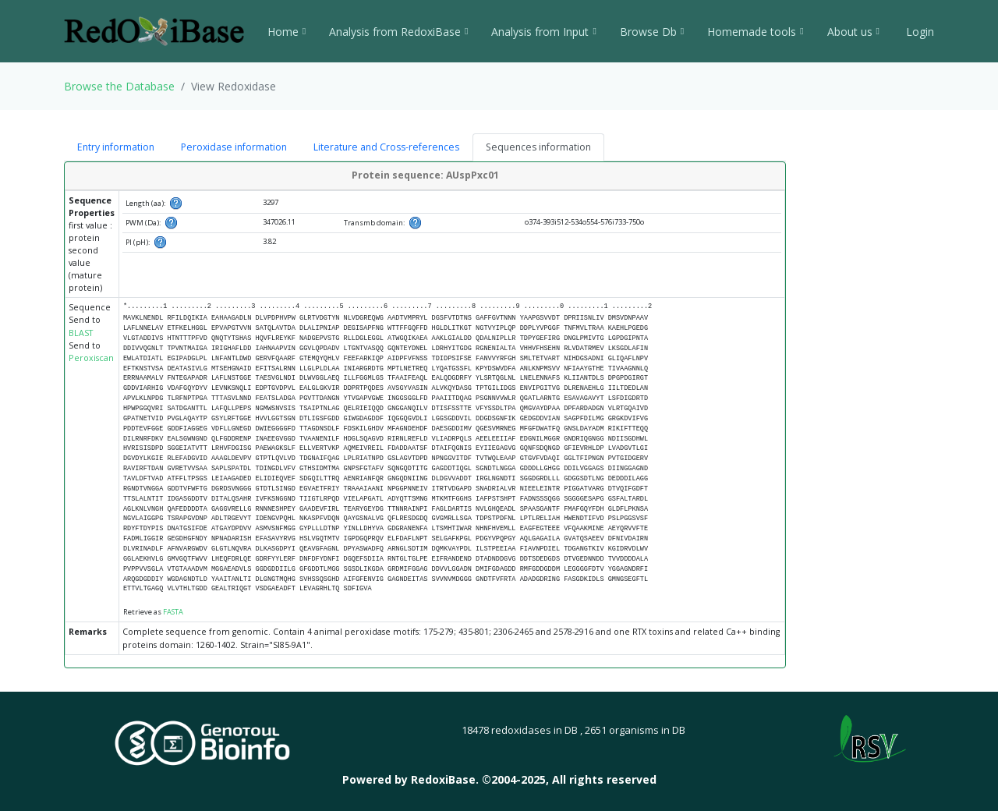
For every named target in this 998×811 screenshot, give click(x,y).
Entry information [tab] (115, 147)
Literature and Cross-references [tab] (386, 147)
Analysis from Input (543, 31)
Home (286, 31)
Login (918, 31)
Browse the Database (119, 86)
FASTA (173, 612)
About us (853, 31)
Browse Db (652, 31)
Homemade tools (755, 31)
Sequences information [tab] (538, 147)
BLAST (81, 333)
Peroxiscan (91, 357)
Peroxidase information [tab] (234, 147)
